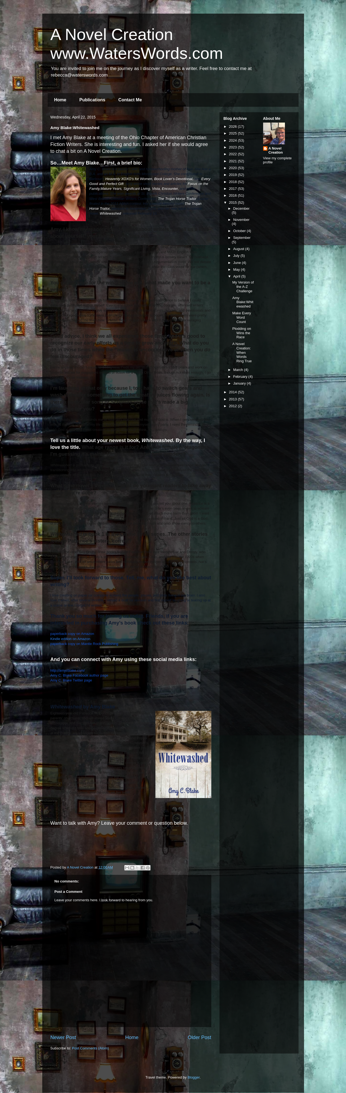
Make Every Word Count (241, 317)
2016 (233, 195)
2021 (233, 161)
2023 (233, 147)
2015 (233, 202)
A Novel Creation (276, 150)
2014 (233, 392)
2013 (233, 399)
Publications (92, 100)
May (237, 269)
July (236, 256)
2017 (233, 189)
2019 (233, 175)
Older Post (199, 1037)
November (241, 220)
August (239, 249)
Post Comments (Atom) (90, 1048)
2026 (233, 126)
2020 (233, 168)
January (240, 383)
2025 (233, 133)
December (241, 208)
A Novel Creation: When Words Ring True (242, 352)
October (240, 231)
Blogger (194, 1077)
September (242, 238)
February (240, 377)
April (237, 276)
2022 (233, 154)
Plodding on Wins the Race (241, 333)
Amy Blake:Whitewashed (242, 302)
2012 (233, 406)
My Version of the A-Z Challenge (243, 286)
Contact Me (130, 100)
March (238, 370)
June (237, 263)
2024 (233, 140)
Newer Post (63, 1037)
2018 (233, 182)
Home (60, 100)
